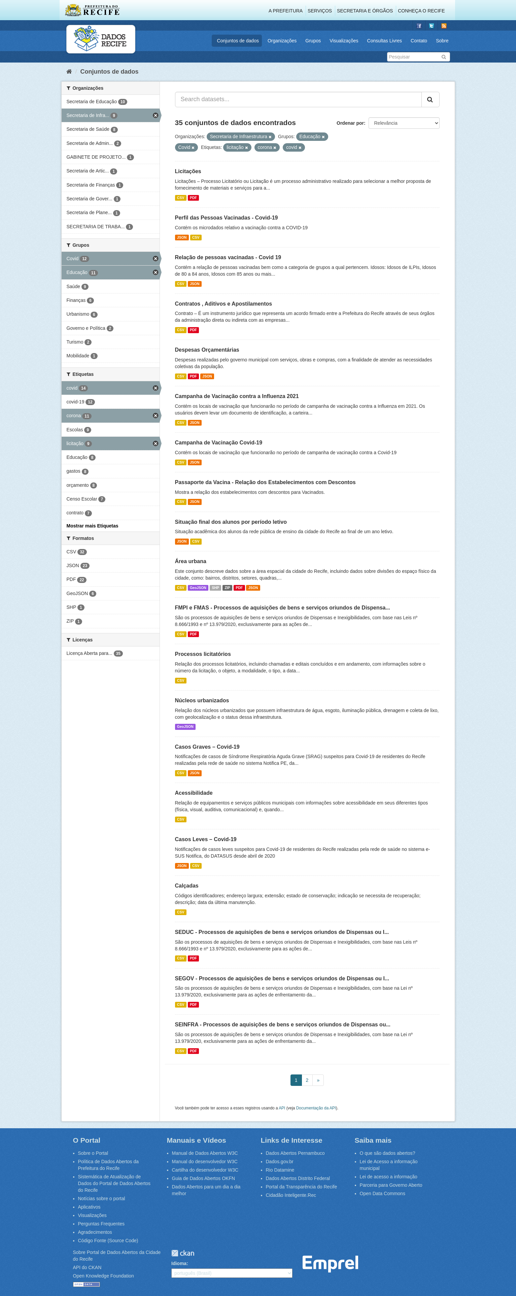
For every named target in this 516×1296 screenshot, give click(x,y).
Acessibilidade (194, 793)
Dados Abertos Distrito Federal (298, 1178)
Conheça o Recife (421, 10)
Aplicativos (89, 1207)
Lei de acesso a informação (388, 1176)
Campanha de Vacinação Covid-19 (219, 442)
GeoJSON (198, 588)
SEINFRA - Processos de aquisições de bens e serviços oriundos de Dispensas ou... (283, 1024)
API (282, 1108)
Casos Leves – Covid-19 (206, 839)
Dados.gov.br (280, 1161)
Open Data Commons (382, 1193)
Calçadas (187, 886)
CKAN (182, 1253)
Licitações (188, 171)
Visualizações (344, 40)
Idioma (178, 1263)
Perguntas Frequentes (101, 1223)
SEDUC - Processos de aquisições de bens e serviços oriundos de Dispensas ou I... (282, 932)
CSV (180, 198)
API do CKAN (87, 1267)
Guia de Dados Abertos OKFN (203, 1178)
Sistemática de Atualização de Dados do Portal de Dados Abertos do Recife (114, 1183)
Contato (419, 40)
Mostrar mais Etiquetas (92, 525)
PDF (193, 198)
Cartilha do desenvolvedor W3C (205, 1170)
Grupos (313, 40)
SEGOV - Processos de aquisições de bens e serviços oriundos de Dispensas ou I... (282, 978)
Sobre (442, 40)
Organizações (282, 40)
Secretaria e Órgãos (365, 10)
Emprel (330, 1264)
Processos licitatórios (203, 654)
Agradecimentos (95, 1232)
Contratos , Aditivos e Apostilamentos (223, 304)
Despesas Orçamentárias (207, 350)
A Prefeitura (286, 10)
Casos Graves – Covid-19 (207, 747)
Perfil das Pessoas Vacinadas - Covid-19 (226, 218)
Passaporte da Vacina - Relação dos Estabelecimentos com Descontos (265, 482)
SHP (215, 588)
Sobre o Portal (93, 1153)
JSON (182, 237)
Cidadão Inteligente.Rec (291, 1195)
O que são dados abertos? (387, 1153)
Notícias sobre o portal (101, 1198)
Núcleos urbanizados (202, 700)
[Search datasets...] (298, 99)
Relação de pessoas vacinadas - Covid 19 (228, 257)
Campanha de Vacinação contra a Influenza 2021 (237, 396)
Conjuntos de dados (238, 40)
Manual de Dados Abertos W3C (205, 1153)
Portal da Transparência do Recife (301, 1186)
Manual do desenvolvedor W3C (205, 1161)
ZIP (227, 588)
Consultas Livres (384, 40)
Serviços (320, 10)
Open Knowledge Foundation (103, 1276)
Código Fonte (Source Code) (108, 1240)
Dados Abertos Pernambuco (295, 1153)
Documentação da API (316, 1108)
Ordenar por (350, 123)
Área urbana (190, 561)
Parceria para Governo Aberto (391, 1185)
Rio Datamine (280, 1170)
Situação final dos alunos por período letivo (231, 522)
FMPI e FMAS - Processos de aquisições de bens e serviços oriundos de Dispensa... (282, 608)
